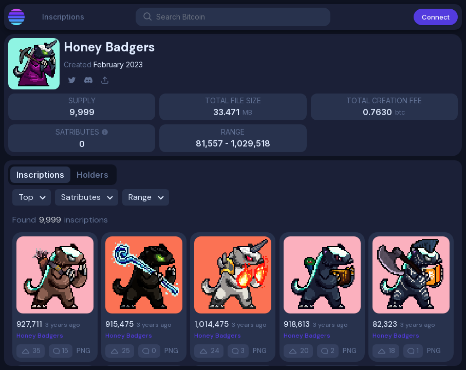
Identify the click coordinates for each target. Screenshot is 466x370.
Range (147, 197)
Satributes (88, 197)
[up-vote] (30, 351)
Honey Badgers (39, 335)
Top (33, 197)
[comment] (60, 351)
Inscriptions (63, 21)
